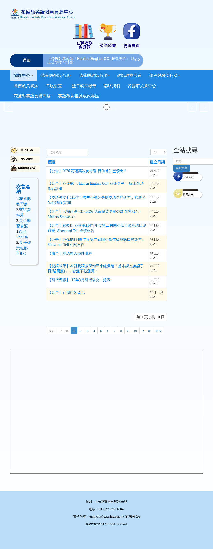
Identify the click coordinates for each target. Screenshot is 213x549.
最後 (158, 330)
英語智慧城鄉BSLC (23, 248)
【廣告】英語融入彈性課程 (70, 253)
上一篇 (64, 330)
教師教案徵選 (129, 75)
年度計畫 (55, 85)
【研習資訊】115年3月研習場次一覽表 (79, 280)
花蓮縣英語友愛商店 (32, 96)
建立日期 (157, 162)
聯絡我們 (112, 85)
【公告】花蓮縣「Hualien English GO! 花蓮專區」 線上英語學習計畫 (91, 60)
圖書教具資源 (26, 85)
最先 (51, 330)
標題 (51, 162)
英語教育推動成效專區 (78, 96)
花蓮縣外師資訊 (56, 75)
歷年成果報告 (84, 85)
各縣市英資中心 (141, 85)
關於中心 (23, 75)
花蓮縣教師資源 (94, 75)
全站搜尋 (181, 168)
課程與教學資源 (164, 75)
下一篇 (146, 330)
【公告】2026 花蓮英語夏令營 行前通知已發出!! (87, 171)
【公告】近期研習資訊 (66, 292)
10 (135, 330)
